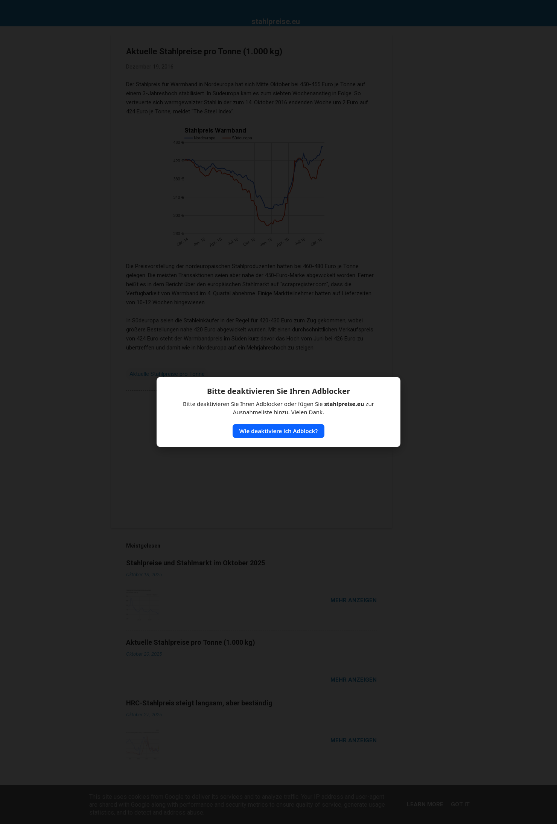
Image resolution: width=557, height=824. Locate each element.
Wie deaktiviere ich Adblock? (278, 431)
